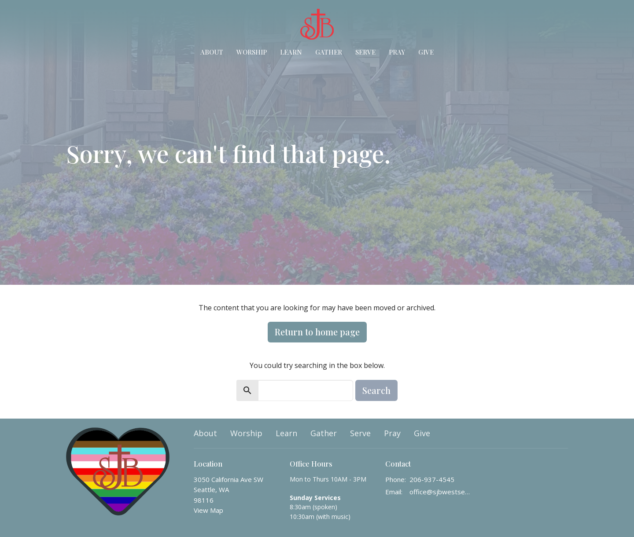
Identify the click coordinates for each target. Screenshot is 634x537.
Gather (328, 52)
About (211, 52)
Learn (291, 52)
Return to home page (317, 332)
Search (376, 390)
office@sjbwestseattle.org (440, 491)
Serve (365, 52)
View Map (208, 510)
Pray (397, 52)
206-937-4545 (431, 479)
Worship (251, 52)
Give (426, 52)
